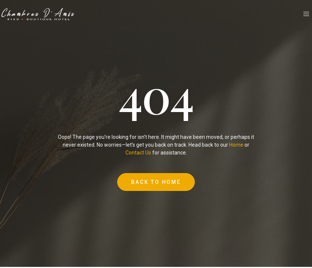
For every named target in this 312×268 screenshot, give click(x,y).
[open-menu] (307, 14)
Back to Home (156, 182)
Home (236, 145)
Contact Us (138, 153)
